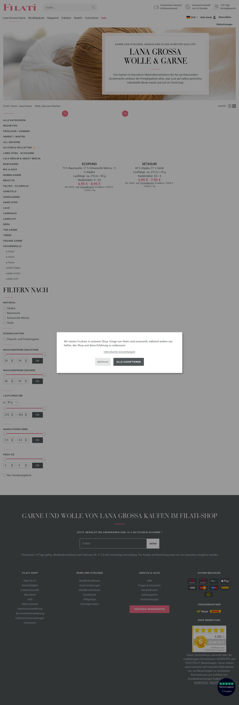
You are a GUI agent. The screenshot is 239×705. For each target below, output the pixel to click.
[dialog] (119, 352)
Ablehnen (103, 361)
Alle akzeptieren (128, 361)
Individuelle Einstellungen (119, 351)
